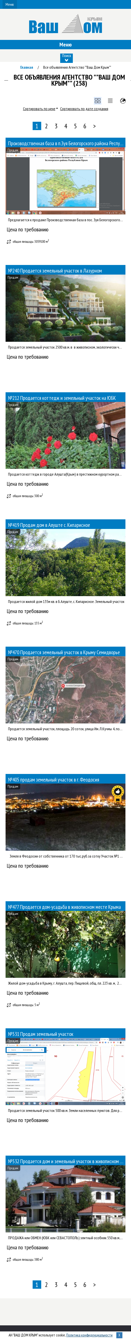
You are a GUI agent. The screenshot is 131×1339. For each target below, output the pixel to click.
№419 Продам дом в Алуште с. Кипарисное (49, 525)
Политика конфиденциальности (89, 1335)
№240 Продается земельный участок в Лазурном (55, 270)
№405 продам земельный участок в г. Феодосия (53, 779)
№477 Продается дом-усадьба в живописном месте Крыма (64, 907)
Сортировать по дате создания (84, 108)
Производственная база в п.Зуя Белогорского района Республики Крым (66, 143)
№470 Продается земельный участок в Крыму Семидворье (64, 652)
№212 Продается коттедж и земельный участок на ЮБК (62, 398)
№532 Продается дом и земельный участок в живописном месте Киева (66, 1161)
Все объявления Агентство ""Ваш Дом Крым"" (77, 67)
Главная (26, 67)
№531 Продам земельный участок (40, 1034)
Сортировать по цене (39, 108)
